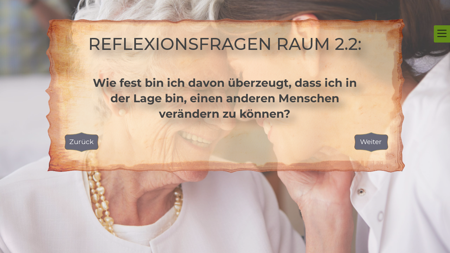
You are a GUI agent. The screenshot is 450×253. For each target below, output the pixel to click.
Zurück (81, 142)
